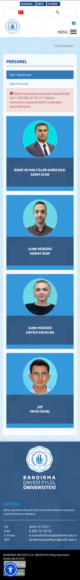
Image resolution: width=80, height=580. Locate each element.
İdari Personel (19, 83)
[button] (10, 569)
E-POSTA (52, 3)
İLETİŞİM (11, 504)
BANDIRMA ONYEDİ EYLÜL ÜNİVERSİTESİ (27, 555)
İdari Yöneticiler (20, 74)
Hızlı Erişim (27, 3)
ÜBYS (40, 3)
